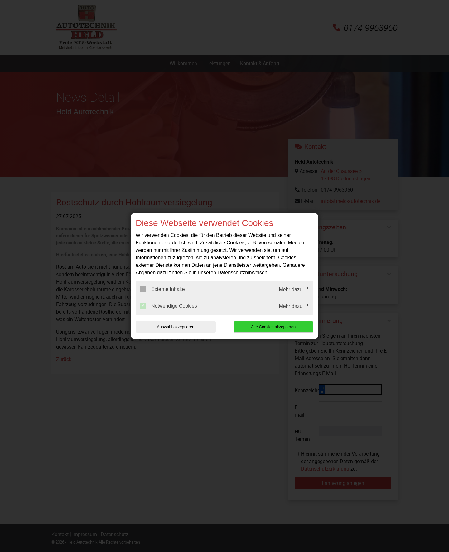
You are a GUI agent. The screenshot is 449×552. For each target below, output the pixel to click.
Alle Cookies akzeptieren (273, 327)
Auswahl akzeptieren (175, 327)
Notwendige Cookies (168, 306)
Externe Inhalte (162, 289)
